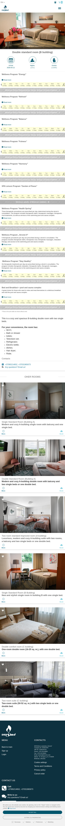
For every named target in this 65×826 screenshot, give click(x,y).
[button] (5, 31)
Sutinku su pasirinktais (32, 817)
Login (4, 754)
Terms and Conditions (43, 766)
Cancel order (39, 774)
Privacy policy (40, 770)
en (3, 2)
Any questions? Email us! (15, 367)
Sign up (5, 751)
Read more (6, 80)
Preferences (38, 822)
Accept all (32, 812)
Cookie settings (40, 762)
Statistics (27, 822)
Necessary (16, 822)
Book (61, 432)
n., (52, 8)
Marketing (49, 822)
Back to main (7, 747)
